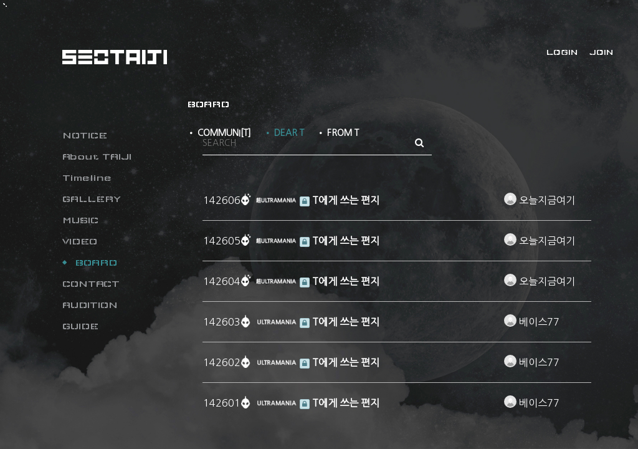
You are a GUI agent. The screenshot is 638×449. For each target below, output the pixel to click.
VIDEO (79, 241)
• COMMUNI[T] (219, 132)
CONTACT (91, 284)
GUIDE (80, 326)
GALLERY (91, 199)
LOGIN (562, 52)
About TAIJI (96, 157)
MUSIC (80, 220)
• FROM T (338, 132)
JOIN (601, 52)
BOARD (96, 263)
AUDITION (90, 305)
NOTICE (84, 135)
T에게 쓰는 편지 (339, 200)
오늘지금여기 (539, 200)
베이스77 (531, 322)
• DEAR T (284, 132)
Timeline (87, 178)
